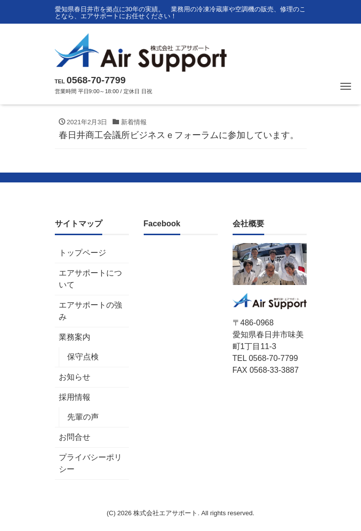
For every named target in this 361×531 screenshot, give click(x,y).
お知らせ (74, 377)
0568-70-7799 (96, 80)
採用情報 (74, 397)
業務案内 (74, 337)
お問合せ (74, 437)
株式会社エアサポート (165, 513)
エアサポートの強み (90, 311)
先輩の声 (83, 417)
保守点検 (83, 357)
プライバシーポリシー (90, 463)
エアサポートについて (90, 279)
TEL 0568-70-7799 (265, 358)
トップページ (82, 252)
